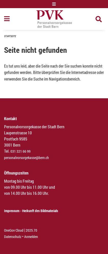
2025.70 (31, 230)
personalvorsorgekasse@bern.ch (26, 157)
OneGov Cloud (13, 230)
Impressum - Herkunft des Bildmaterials (31, 210)
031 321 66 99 (20, 151)
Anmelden (31, 236)
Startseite (10, 36)
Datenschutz (12, 236)
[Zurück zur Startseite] (54, 19)
